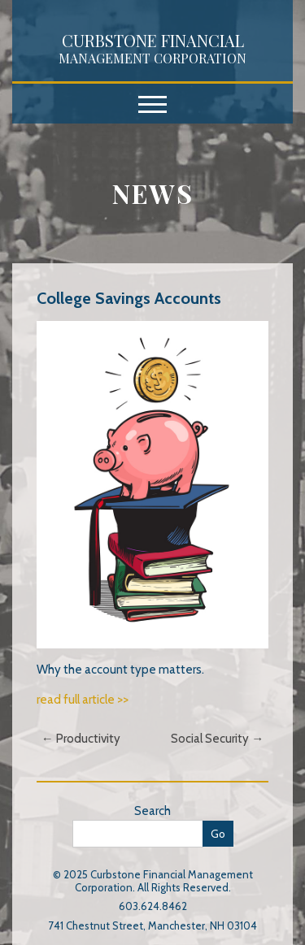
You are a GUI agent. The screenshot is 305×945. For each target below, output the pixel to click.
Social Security (217, 738)
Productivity (80, 738)
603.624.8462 (153, 905)
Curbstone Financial (152, 48)
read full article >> (83, 699)
